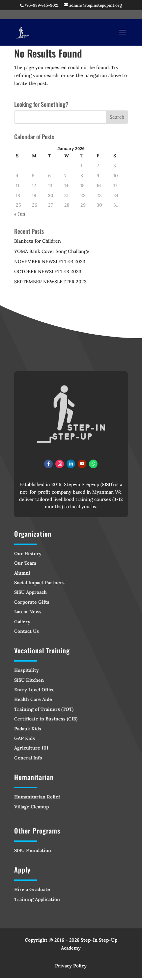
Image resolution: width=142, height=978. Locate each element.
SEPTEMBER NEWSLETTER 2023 (50, 282)
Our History (28, 553)
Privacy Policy (71, 966)
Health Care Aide (33, 699)
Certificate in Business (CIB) (45, 719)
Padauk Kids (27, 729)
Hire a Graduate (32, 889)
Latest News (28, 612)
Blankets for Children (37, 241)
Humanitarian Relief (37, 797)
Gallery (22, 622)
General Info (28, 758)
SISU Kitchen (29, 680)
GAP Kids (24, 738)
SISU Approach (30, 592)
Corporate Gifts (31, 602)
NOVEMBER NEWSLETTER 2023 (49, 262)
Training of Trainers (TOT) (43, 709)
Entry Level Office (34, 690)
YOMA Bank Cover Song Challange (51, 251)
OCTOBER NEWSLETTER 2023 (47, 271)
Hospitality (26, 670)
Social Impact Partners (39, 583)
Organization (32, 534)
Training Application (37, 899)
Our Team (25, 563)
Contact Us (26, 631)
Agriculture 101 (31, 748)
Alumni (22, 573)
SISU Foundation (32, 850)
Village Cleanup (31, 807)
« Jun (19, 214)
